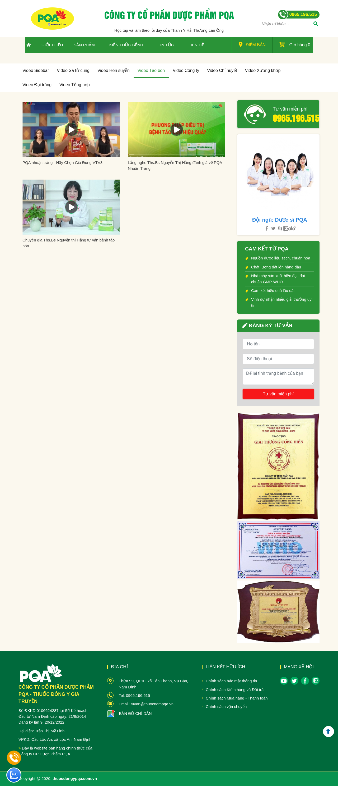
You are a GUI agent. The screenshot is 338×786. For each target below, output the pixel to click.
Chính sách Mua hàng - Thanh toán (237, 698)
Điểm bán (252, 44)
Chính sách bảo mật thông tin (231, 681)
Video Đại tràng (36, 85)
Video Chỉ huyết (222, 70)
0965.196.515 (294, 118)
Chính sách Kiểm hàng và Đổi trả (235, 689)
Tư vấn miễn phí (290, 109)
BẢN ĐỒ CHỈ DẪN (135, 713)
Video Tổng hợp (74, 85)
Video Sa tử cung (73, 70)
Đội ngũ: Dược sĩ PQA (279, 220)
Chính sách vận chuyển (226, 706)
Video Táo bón (151, 70)
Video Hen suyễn (113, 70)
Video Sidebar (35, 70)
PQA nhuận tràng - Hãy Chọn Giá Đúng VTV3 (62, 162)
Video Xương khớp (263, 70)
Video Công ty (186, 70)
